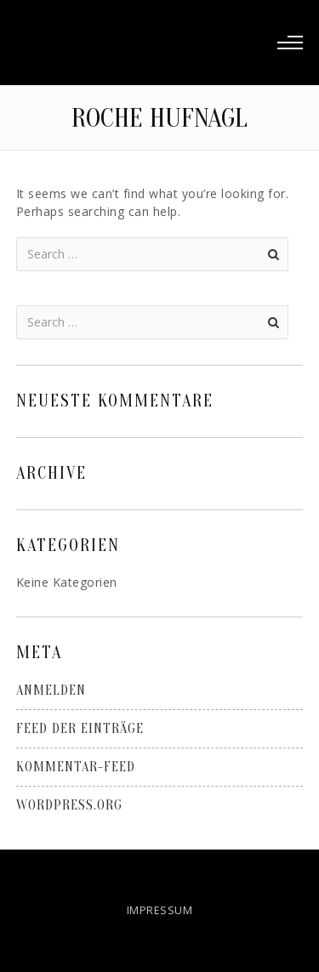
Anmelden (51, 690)
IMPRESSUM (160, 910)
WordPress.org (69, 805)
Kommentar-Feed (75, 767)
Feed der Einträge (80, 728)
